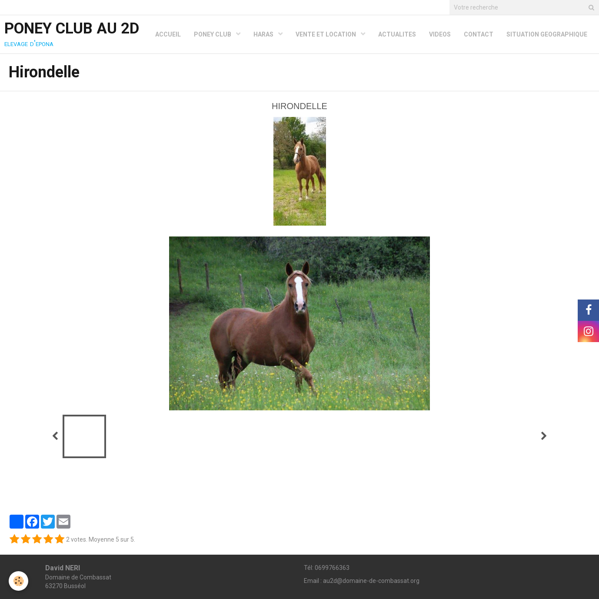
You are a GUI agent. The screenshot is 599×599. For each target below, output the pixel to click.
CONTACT (478, 34)
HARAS (264, 34)
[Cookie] (18, 581)
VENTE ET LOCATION (326, 34)
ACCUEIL (168, 34)
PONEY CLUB (213, 34)
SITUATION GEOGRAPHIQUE (546, 34)
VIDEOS (440, 34)
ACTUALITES (397, 34)
